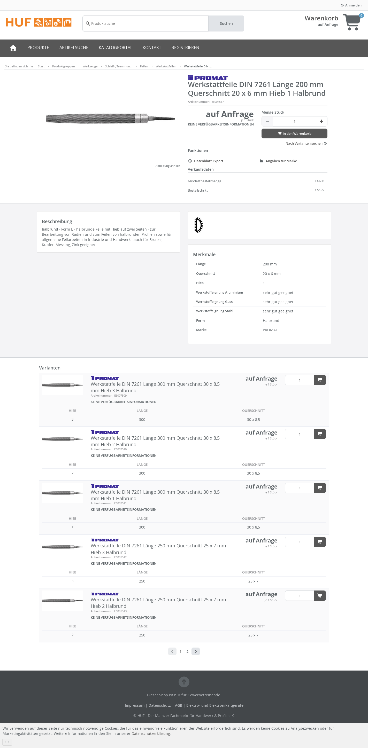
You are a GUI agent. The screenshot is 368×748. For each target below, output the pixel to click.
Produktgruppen (63, 66)
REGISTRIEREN (185, 47)
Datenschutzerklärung (151, 733)
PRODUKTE (38, 47)
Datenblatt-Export (205, 161)
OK (7, 741)
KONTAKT (152, 47)
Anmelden (351, 5)
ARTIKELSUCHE (73, 47)
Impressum (135, 705)
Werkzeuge (90, 66)
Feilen (144, 66)
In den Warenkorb (294, 133)
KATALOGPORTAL (115, 47)
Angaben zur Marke (278, 161)
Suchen (226, 23)
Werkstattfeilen (166, 66)
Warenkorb (321, 18)
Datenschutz (160, 705)
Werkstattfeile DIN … (198, 66)
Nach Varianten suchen (306, 143)
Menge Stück (273, 112)
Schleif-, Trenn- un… (118, 66)
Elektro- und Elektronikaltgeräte (214, 705)
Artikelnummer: (199, 101)
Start (41, 66)
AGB (179, 705)
